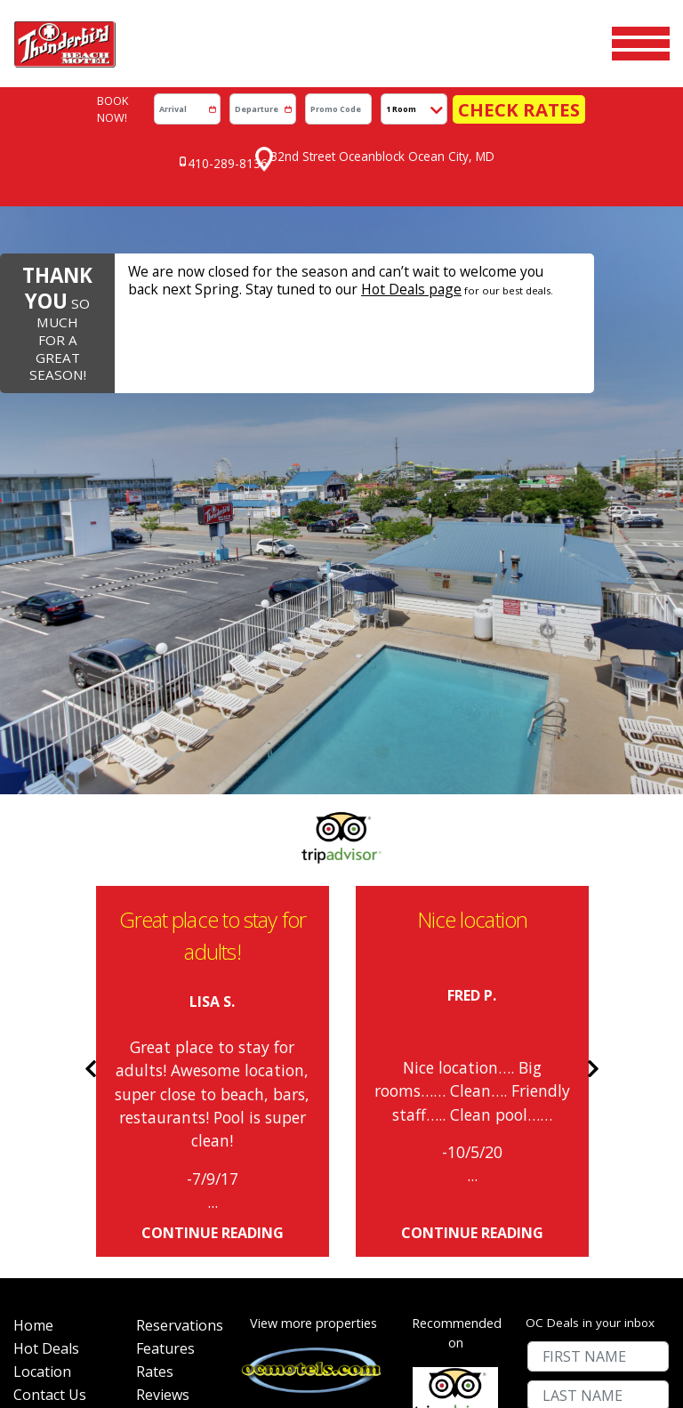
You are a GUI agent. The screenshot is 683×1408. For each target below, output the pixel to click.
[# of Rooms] (443, 83)
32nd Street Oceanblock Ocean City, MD (385, 120)
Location (42, 1134)
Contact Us (49, 1169)
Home (33, 1064)
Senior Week (55, 1203)
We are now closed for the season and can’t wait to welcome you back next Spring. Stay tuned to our (347, 205)
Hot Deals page (262, 213)
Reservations (175, 1064)
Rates (154, 1134)
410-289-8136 (234, 122)
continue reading (212, 967)
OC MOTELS (375, 1344)
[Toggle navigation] (641, 30)
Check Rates (519, 83)
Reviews (162, 1169)
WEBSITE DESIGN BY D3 (292, 1357)
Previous (83, 802)
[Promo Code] (367, 83)
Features (165, 1099)
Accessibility (175, 1203)
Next (600, 802)
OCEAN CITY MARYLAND (389, 1357)
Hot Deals (46, 1099)
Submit (598, 1207)
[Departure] (292, 83)
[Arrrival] (216, 83)
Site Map (42, 1238)
